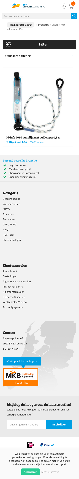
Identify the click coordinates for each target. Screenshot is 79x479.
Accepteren (30, 471)
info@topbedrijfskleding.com (22, 361)
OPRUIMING (10, 224)
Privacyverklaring (13, 286)
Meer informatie (50, 471)
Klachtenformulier (13, 291)
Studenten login (12, 239)
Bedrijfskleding (11, 198)
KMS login (8, 234)
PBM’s (6, 209)
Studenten (9, 219)
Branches (8, 214)
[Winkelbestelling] (39, 55)
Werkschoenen (11, 203)
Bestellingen (10, 276)
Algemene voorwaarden (17, 281)
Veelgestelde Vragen (15, 301)
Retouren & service (14, 296)
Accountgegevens (13, 307)
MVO (6, 229)
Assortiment (10, 271)
